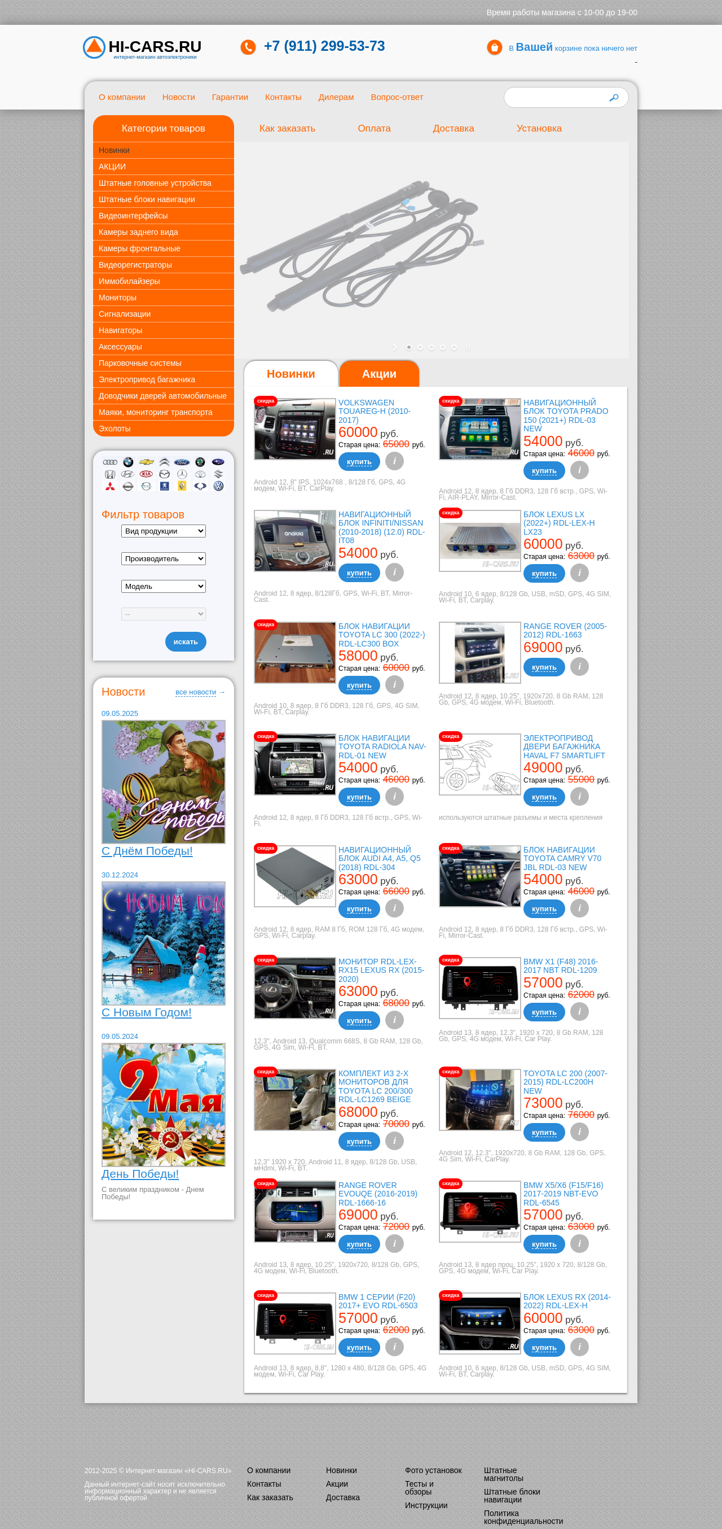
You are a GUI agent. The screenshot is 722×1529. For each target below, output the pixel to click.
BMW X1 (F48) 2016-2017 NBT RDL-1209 (560, 966)
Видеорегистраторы (135, 264)
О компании (122, 97)
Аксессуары (120, 346)
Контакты (283, 97)
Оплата (374, 128)
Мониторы (118, 297)
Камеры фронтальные (139, 248)
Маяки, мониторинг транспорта (156, 412)
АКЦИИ (112, 166)
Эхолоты (115, 428)
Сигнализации (125, 313)
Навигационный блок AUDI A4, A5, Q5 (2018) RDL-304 (379, 858)
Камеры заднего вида (138, 232)
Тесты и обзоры (419, 1487)
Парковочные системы (140, 363)
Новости (178, 97)
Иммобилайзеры (129, 281)
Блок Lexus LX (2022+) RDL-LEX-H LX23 (559, 523)
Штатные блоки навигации (147, 199)
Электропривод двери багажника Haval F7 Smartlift (564, 746)
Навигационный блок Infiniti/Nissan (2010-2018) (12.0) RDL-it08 (381, 527)
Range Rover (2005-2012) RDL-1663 (565, 630)
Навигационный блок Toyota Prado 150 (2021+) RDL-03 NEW (565, 415)
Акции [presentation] (379, 374)
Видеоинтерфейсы (133, 215)
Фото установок (433, 1470)
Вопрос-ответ (397, 97)
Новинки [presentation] (291, 374)
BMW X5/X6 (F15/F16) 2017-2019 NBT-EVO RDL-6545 (563, 1194)
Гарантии (230, 97)
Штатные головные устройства (155, 182)
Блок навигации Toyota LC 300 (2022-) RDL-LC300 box (381, 635)
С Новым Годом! (147, 1012)
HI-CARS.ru (155, 47)
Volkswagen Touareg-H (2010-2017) (374, 411)
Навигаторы (120, 330)
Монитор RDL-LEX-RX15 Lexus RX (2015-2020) (381, 970)
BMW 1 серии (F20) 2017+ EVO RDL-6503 (377, 1301)
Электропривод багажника (147, 379)
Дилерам (336, 97)
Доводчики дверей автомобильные (163, 395)
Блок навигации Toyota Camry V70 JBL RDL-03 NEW (562, 858)
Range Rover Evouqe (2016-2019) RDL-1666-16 (377, 1194)
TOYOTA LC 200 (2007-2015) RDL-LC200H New (565, 1082)
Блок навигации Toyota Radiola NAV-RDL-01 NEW (382, 746)
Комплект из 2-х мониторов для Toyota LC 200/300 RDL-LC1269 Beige (375, 1086)
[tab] (291, 374)
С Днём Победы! (147, 850)
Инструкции (426, 1505)
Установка (539, 128)
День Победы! (140, 1173)
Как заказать (287, 128)
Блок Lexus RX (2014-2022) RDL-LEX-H (567, 1301)
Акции (337, 1483)
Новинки (114, 150)
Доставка (453, 128)
